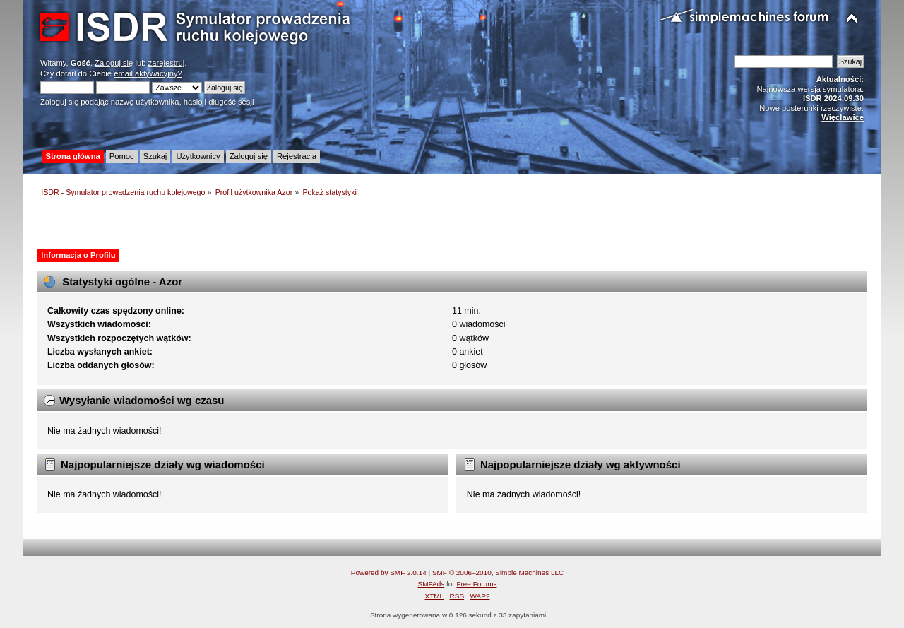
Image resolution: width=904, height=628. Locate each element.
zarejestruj (166, 63)
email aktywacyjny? (148, 73)
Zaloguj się (114, 63)
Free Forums (476, 584)
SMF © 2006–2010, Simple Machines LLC (498, 572)
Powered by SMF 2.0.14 (389, 572)
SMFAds (431, 584)
